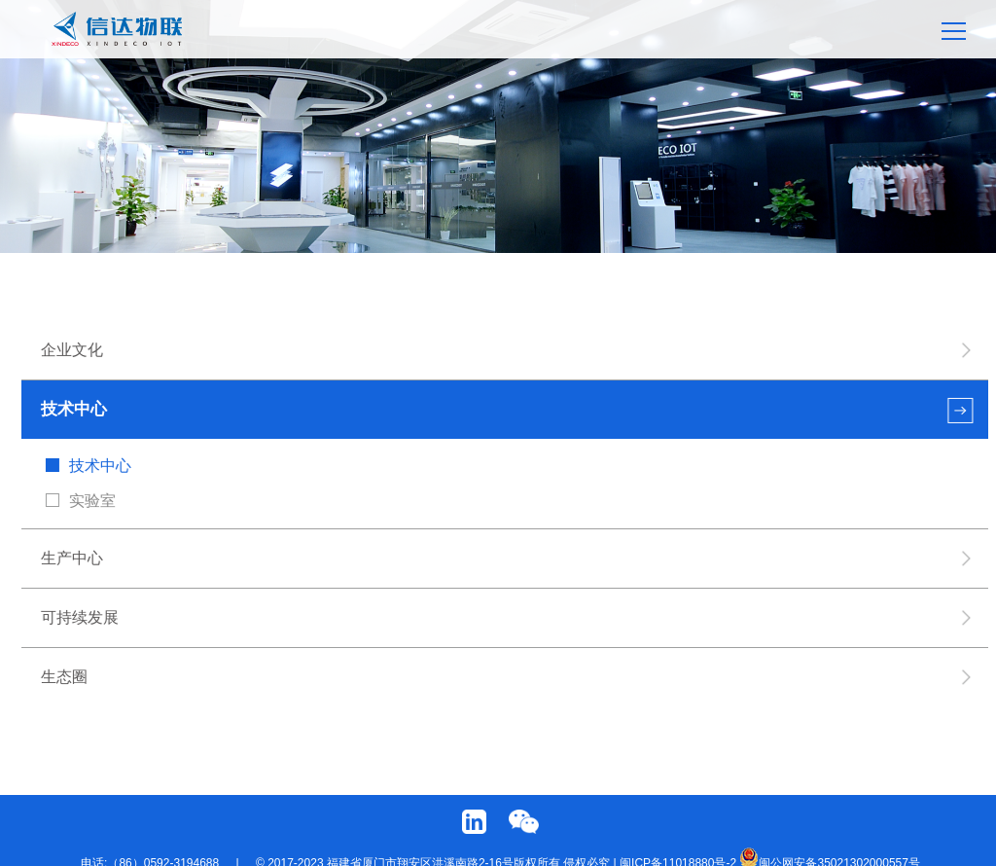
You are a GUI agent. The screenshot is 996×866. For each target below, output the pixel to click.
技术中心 (75, 409)
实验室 (93, 500)
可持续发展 (81, 617)
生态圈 (65, 676)
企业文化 (73, 350)
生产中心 (73, 558)
